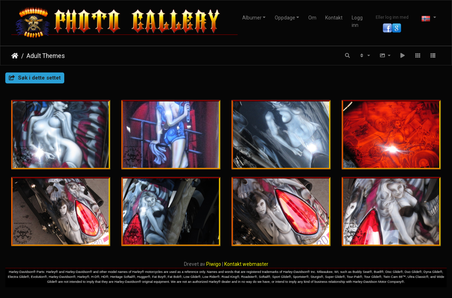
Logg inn (357, 21)
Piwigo (213, 264)
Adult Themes (45, 55)
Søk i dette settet (35, 78)
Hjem (14, 55)
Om (312, 18)
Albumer (252, 18)
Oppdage (285, 18)
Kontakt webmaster (246, 264)
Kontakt (334, 18)
